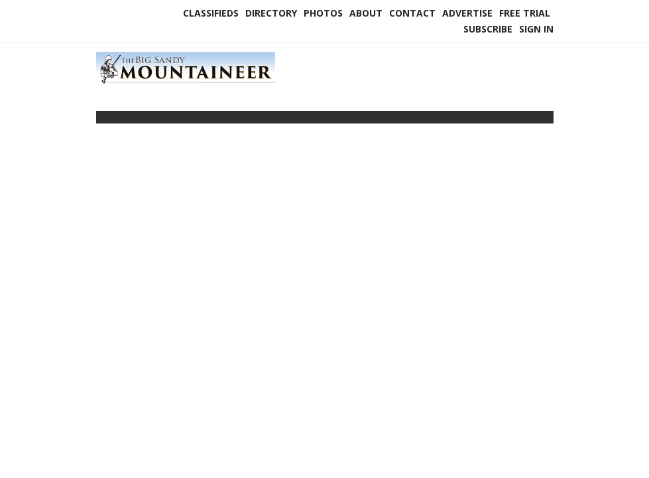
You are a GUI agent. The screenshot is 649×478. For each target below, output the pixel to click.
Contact (412, 13)
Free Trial (524, 13)
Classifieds (211, 13)
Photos (323, 13)
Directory (271, 13)
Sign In (536, 29)
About (366, 13)
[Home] (185, 82)
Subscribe (487, 29)
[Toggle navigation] (104, 120)
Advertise (467, 13)
